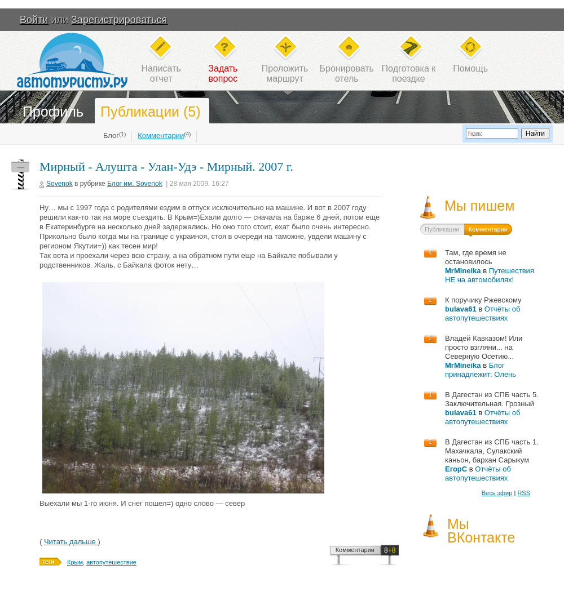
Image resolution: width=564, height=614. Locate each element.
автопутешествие (111, 562)
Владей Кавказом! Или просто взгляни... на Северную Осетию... (483, 347)
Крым (75, 562)
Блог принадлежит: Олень (480, 370)
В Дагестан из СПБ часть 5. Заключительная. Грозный (492, 399)
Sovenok (59, 184)
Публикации (442, 229)
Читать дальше (71, 541)
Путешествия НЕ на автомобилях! (489, 275)
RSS (523, 493)
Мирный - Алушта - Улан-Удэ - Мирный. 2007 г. (166, 166)
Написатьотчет (161, 73)
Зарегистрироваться (119, 19)
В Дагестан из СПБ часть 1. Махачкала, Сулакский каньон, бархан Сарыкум (492, 451)
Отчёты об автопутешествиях (482, 313)
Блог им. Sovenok (134, 184)
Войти (34, 19)
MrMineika (463, 270)
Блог (111, 135)
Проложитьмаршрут (285, 73)
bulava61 (461, 309)
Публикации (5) (150, 111)
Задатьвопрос (222, 73)
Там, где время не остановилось (475, 257)
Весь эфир (497, 493)
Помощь (470, 68)
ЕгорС (456, 469)
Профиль (53, 111)
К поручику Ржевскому (483, 300)
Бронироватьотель (347, 73)
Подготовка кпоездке (409, 73)
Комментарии (161, 135)
